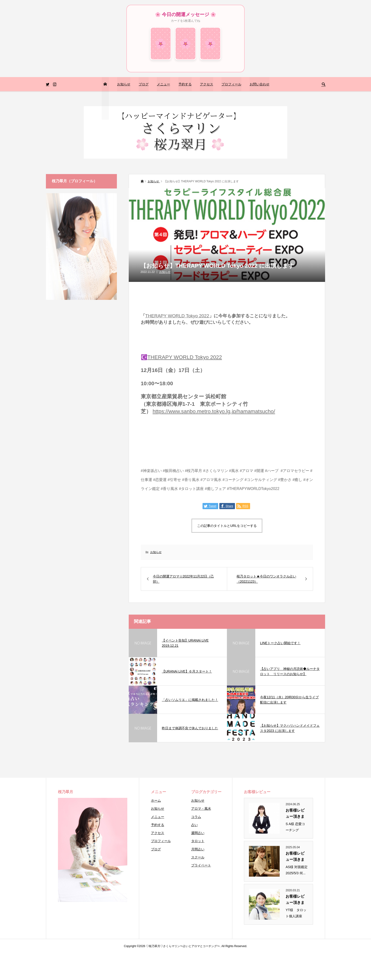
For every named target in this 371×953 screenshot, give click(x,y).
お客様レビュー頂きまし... (295, 813)
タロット (197, 841)
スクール (197, 857)
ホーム (156, 800)
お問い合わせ (259, 84)
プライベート (201, 865)
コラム (196, 817)
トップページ (105, 98)
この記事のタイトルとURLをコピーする (227, 526)
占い (194, 825)
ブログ (144, 84)
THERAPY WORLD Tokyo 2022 (177, 315)
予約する (185, 84)
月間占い (197, 849)
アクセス (206, 84)
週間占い (197, 833)
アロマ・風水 (201, 808)
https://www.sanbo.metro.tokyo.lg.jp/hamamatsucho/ (214, 411)
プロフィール (231, 84)
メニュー (163, 84)
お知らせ (123, 84)
